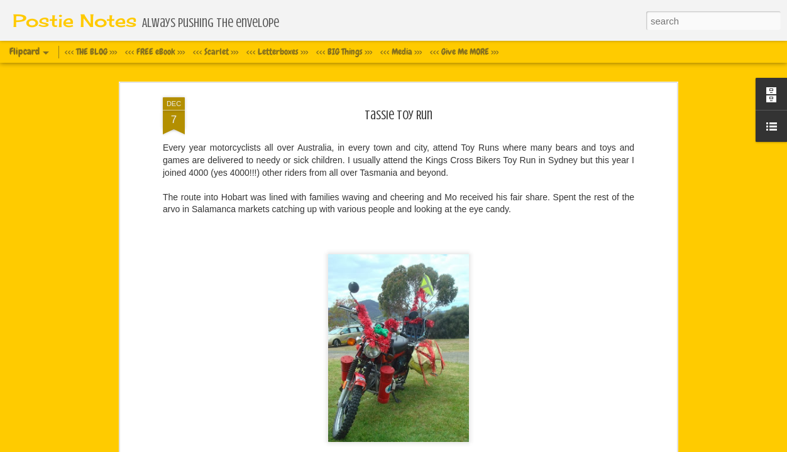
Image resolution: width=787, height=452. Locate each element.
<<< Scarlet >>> (215, 51)
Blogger (454, 445)
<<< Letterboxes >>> (277, 51)
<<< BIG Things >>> (344, 51)
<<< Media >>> (401, 51)
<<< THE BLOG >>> (91, 51)
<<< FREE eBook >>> (155, 51)
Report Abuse (491, 445)
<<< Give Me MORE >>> (464, 51)
